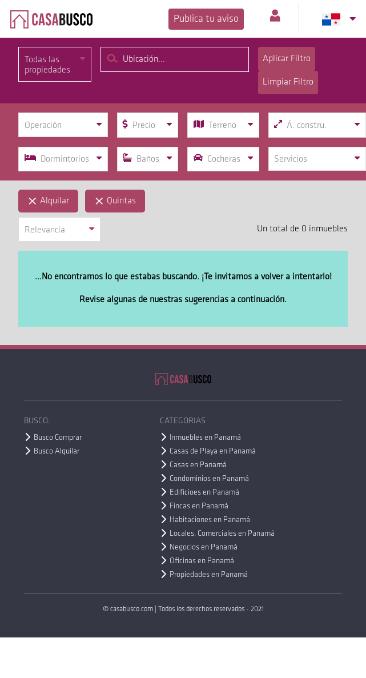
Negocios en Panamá (204, 547)
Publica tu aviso (206, 19)
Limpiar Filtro (288, 82)
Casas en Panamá (198, 465)
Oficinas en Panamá (202, 561)
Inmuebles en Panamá (205, 438)
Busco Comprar (58, 438)
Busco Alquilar (56, 451)
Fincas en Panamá (199, 506)
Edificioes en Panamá (204, 492)
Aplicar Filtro (287, 58)
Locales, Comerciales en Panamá (222, 533)
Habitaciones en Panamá (210, 520)
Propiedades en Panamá (209, 575)
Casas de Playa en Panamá (213, 451)
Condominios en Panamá (209, 479)
